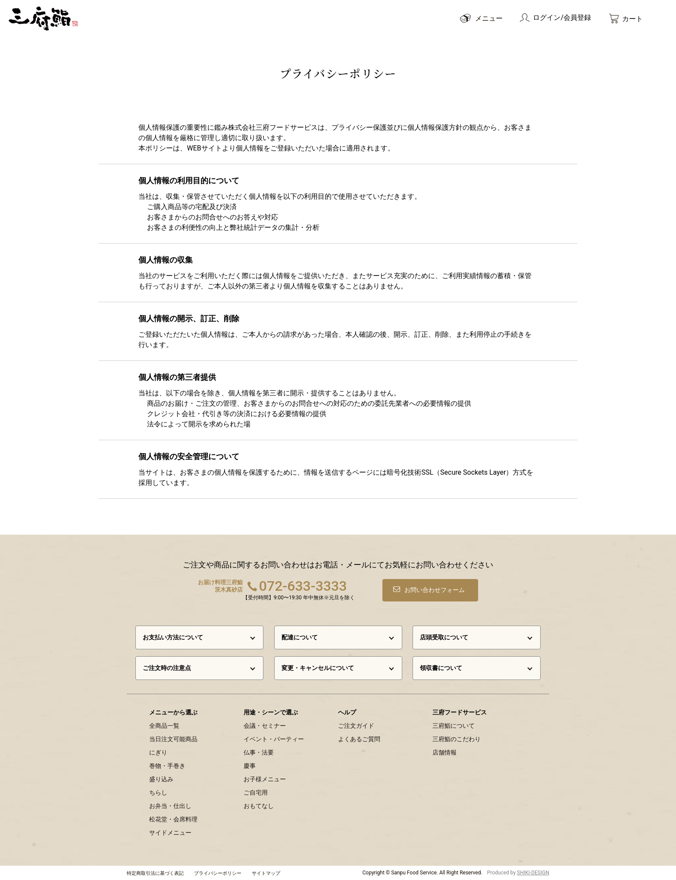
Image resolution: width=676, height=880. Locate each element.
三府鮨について (453, 725)
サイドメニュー (170, 832)
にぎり (158, 752)
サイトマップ (266, 873)
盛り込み (161, 779)
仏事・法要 (259, 752)
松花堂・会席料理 (173, 819)
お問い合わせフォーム (435, 589)
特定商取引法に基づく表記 (155, 873)
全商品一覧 (164, 725)
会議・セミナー (265, 725)
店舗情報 (444, 752)
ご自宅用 (256, 792)
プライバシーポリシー (217, 873)
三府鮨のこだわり (456, 739)
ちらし (158, 792)
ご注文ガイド (356, 725)
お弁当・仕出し (170, 805)
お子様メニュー (265, 779)
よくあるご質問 (359, 739)
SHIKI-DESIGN (533, 873)
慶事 (250, 765)
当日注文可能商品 (173, 739)
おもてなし (259, 805)
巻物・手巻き (167, 765)
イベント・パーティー (274, 739)
